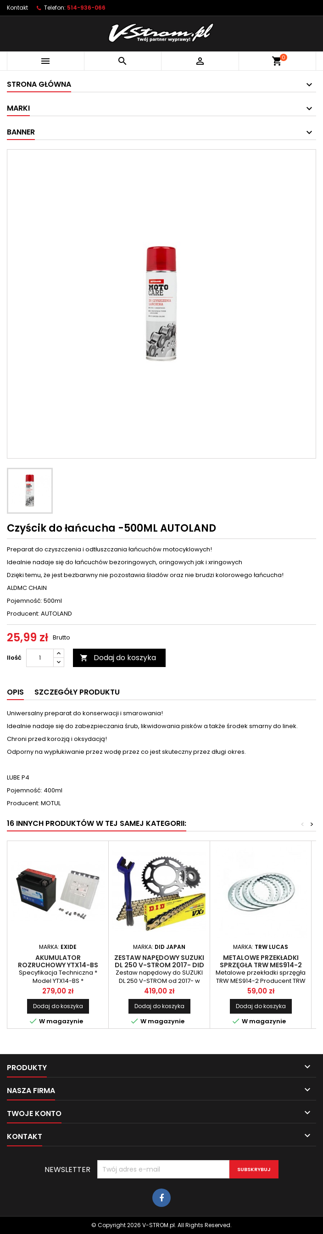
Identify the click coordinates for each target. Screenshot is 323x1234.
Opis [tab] (15, 692)
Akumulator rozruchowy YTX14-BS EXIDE (58, 965)
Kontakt (17, 7)
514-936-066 (86, 7)
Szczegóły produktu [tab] (77, 692)
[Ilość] (40, 658)
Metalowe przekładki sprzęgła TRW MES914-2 (261, 961)
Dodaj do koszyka (118, 657)
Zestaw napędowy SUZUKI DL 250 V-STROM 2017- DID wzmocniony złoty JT (159, 965)
